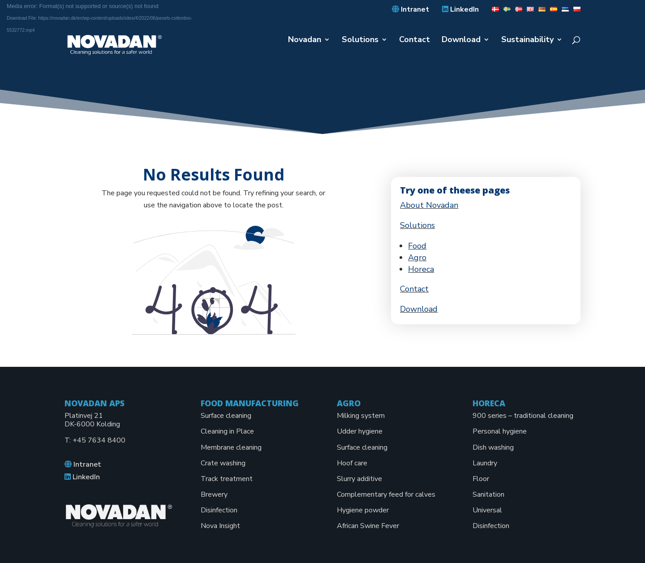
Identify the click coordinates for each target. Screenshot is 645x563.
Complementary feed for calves (386, 494)
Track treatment (227, 479)
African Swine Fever (368, 526)
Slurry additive (359, 479)
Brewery (214, 494)
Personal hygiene (500, 431)
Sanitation (488, 494)
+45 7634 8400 (99, 440)
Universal (487, 510)
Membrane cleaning (231, 447)
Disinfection (219, 510)
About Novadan (429, 205)
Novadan (304, 40)
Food (417, 246)
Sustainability (527, 40)
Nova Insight (220, 526)
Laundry (485, 463)
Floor (481, 479)
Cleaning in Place (227, 431)
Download (461, 40)
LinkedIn (460, 9)
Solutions (360, 40)
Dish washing (493, 447)
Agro (417, 257)
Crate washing (223, 463)
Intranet (410, 9)
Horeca (421, 269)
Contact (414, 40)
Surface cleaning (226, 416)
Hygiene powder (363, 510)
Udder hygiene (360, 431)
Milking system (361, 416)
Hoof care (352, 463)
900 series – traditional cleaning (523, 416)
